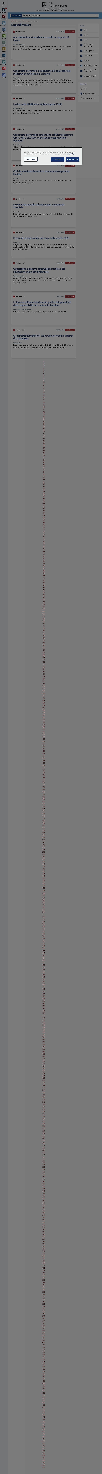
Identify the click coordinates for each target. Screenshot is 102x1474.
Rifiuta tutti (57, 159)
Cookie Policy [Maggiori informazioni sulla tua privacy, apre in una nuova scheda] (71, 154)
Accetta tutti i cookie (72, 159)
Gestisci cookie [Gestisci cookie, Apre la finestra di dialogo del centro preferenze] (31, 159)
